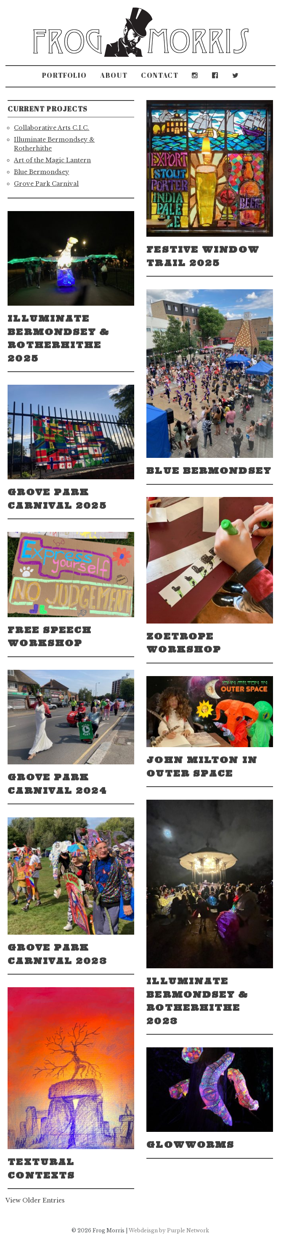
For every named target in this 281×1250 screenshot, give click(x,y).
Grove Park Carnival (46, 184)
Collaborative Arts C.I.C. (51, 128)
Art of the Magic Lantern (52, 160)
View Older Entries (35, 1200)
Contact (159, 75)
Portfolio (64, 75)
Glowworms (190, 1144)
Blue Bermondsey (41, 172)
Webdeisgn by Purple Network (169, 1230)
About (113, 75)
